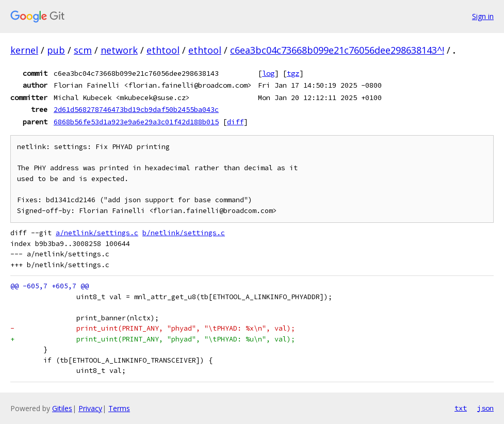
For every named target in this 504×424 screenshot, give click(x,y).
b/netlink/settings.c (183, 233)
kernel (24, 50)
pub (56, 50)
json (485, 408)
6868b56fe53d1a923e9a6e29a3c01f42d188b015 (136, 121)
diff (235, 121)
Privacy (90, 408)
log (268, 73)
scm (83, 50)
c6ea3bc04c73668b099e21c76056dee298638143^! (337, 50)
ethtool (163, 50)
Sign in (483, 16)
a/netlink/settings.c (97, 233)
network (119, 50)
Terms (119, 408)
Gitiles (62, 408)
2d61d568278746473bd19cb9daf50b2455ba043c (136, 109)
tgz (293, 73)
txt (460, 408)
